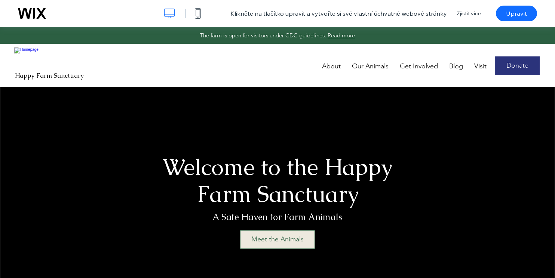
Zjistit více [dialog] (469, 13)
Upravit (516, 13)
